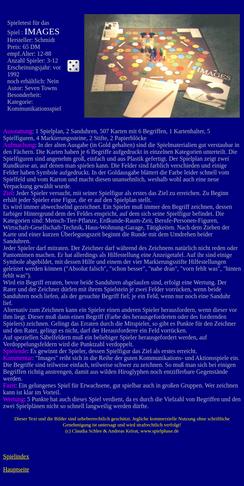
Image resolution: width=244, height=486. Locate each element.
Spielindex (16, 456)
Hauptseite (16, 469)
